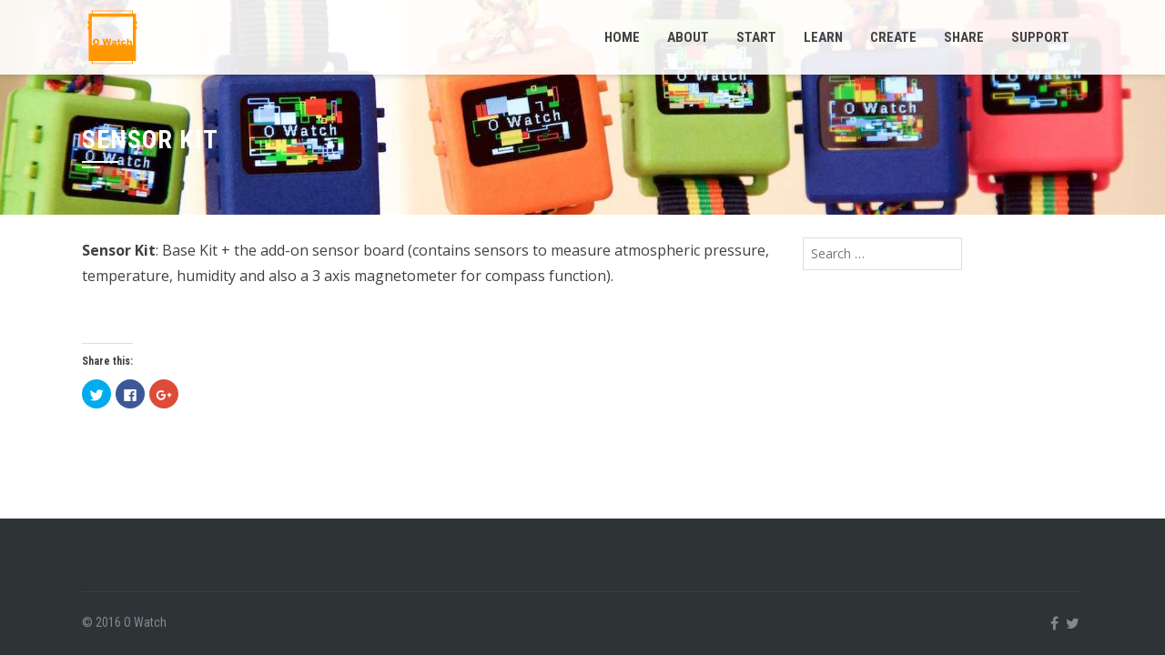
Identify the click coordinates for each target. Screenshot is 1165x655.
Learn (823, 37)
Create (893, 37)
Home (622, 37)
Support (1040, 37)
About (688, 37)
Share (964, 37)
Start (756, 37)
